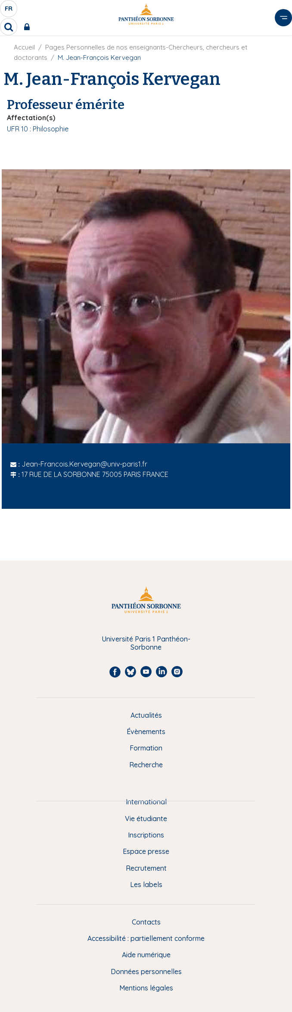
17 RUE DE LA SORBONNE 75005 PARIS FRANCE (95, 474)
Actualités (146, 715)
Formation (146, 748)
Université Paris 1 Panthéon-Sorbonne (146, 643)
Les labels (146, 884)
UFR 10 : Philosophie (37, 129)
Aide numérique (146, 955)
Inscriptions (146, 835)
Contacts (146, 922)
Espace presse (146, 851)
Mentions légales (146, 988)
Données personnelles (146, 971)
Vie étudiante (146, 818)
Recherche (146, 765)
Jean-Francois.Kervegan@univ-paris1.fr (84, 464)
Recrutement (146, 868)
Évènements (146, 731)
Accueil (24, 47)
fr (9, 10)
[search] (8, 26)
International (146, 802)
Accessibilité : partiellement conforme (146, 938)
